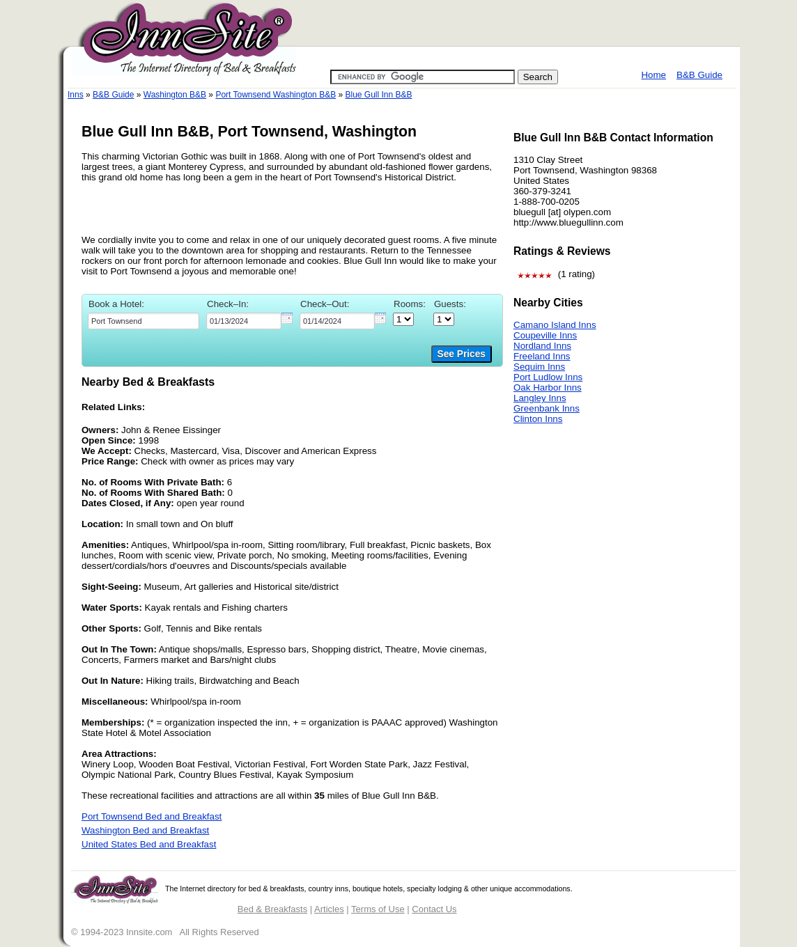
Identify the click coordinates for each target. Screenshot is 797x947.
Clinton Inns (537, 419)
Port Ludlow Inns (547, 377)
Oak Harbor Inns (547, 387)
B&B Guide (699, 75)
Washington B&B (175, 95)
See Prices (462, 354)
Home (653, 75)
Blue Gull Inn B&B (378, 95)
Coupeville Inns (545, 335)
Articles (329, 909)
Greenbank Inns (546, 408)
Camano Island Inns (554, 325)
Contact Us (434, 909)
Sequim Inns (539, 366)
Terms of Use (378, 909)
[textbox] (143, 321)
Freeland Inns (542, 356)
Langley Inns (539, 398)
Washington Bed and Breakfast (145, 830)
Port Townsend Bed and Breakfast (152, 816)
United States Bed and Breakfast (149, 844)
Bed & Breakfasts (272, 909)
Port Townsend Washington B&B (275, 95)
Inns (76, 95)
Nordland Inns (542, 346)
